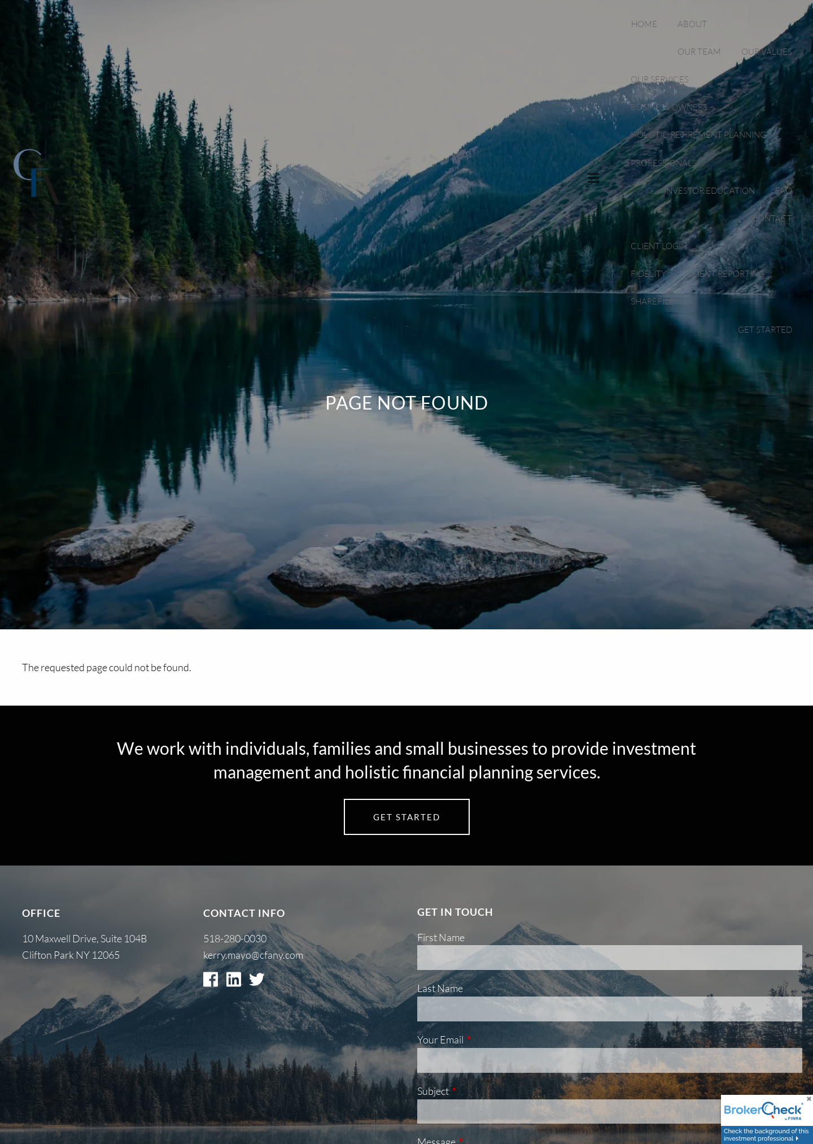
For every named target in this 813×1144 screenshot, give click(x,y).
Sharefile (652, 301)
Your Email (485, 1039)
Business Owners (669, 107)
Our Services (660, 79)
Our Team (699, 51)
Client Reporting (725, 273)
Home (644, 24)
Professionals (664, 163)
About (692, 24)
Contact (771, 218)
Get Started (765, 329)
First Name (441, 937)
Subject (478, 1091)
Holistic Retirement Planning (698, 134)
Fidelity (648, 273)
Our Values (766, 51)
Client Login (659, 246)
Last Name (440, 988)
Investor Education (709, 190)
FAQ (783, 190)
